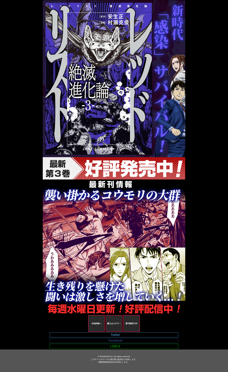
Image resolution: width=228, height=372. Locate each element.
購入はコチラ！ (114, 323)
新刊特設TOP (132, 323)
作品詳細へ (96, 323)
